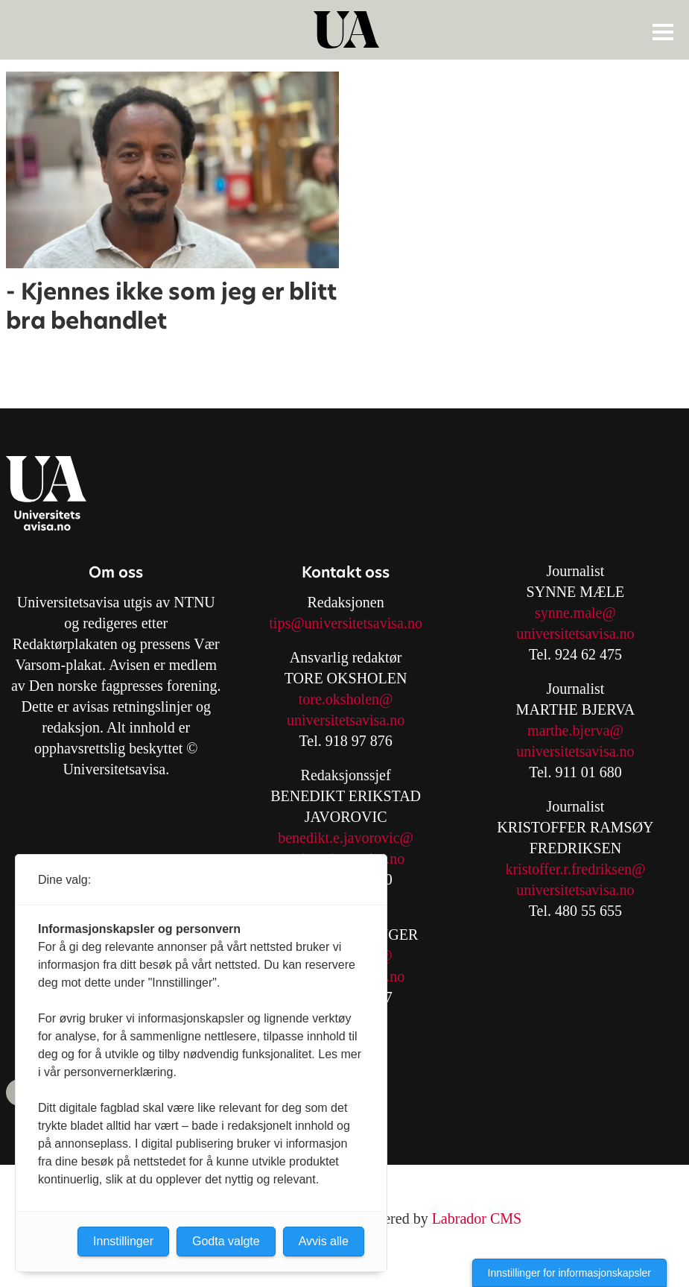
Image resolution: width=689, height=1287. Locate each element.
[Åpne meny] (663, 31)
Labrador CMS (477, 1218)
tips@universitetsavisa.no (345, 623)
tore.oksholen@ (346, 699)
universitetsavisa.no (345, 720)
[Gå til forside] (346, 29)
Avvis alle (324, 1241)
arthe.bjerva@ (581, 730)
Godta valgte (226, 1241)
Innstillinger (123, 1241)
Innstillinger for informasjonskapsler (569, 1273)
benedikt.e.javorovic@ (345, 837)
